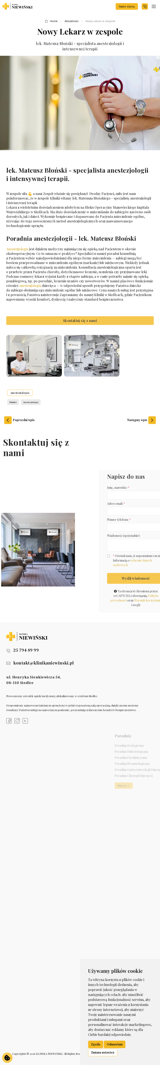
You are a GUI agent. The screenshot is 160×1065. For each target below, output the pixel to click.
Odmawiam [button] (114, 1044)
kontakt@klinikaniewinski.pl (40, 663)
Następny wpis (141, 420)
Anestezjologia (17, 249)
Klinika (13, 402)
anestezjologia (30, 285)
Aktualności (72, 21)
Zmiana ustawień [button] (102, 1052)
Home (54, 21)
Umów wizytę (127, 6)
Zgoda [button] (95, 1044)
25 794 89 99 (22, 650)
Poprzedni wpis (19, 420)
